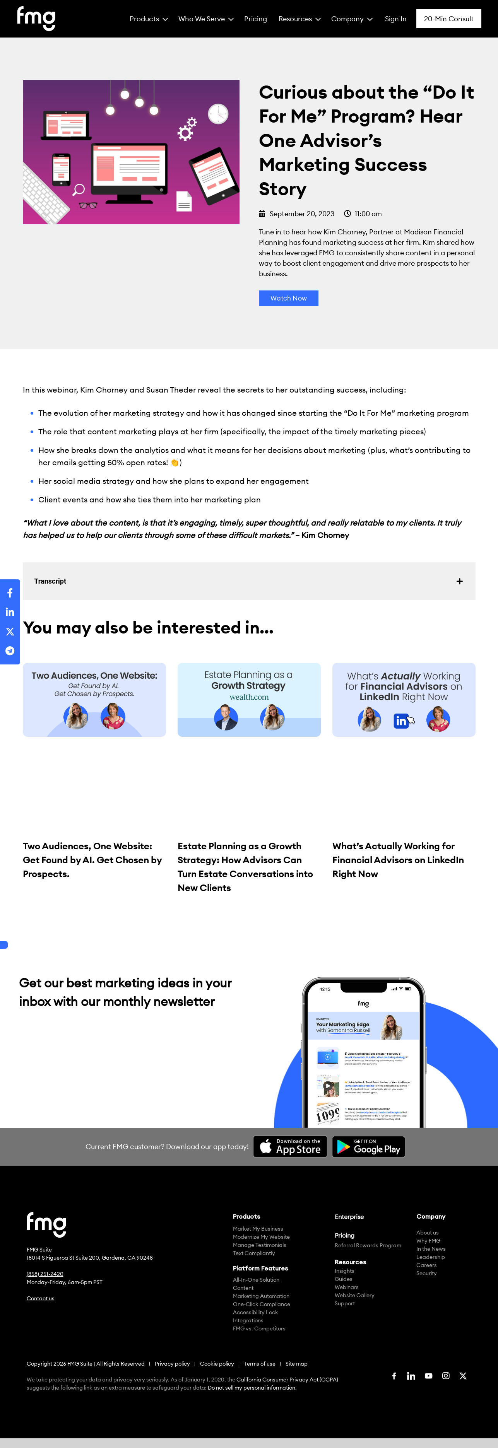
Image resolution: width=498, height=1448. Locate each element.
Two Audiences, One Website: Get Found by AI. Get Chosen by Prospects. (92, 860)
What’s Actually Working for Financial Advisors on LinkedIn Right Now (398, 860)
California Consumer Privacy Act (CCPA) (287, 1379)
